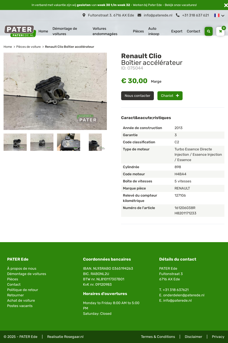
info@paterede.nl (155, 15)
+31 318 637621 (176, 290)
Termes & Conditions (158, 337)
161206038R (185, 208)
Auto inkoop (153, 31)
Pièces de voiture (28, 47)
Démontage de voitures (65, 31)
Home (43, 31)
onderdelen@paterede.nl (183, 295)
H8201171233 (185, 213)
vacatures (188, 5)
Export (176, 31)
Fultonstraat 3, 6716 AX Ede (108, 15)
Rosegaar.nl (73, 337)
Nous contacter (137, 96)
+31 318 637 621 (192, 15)
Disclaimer (193, 337)
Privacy (218, 337)
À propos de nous (21, 268)
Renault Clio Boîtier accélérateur (69, 47)
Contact (193, 31)
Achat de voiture (21, 300)
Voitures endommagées (105, 31)
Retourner (15, 295)
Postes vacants (20, 306)
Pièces (138, 31)
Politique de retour (22, 290)
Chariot (170, 96)
